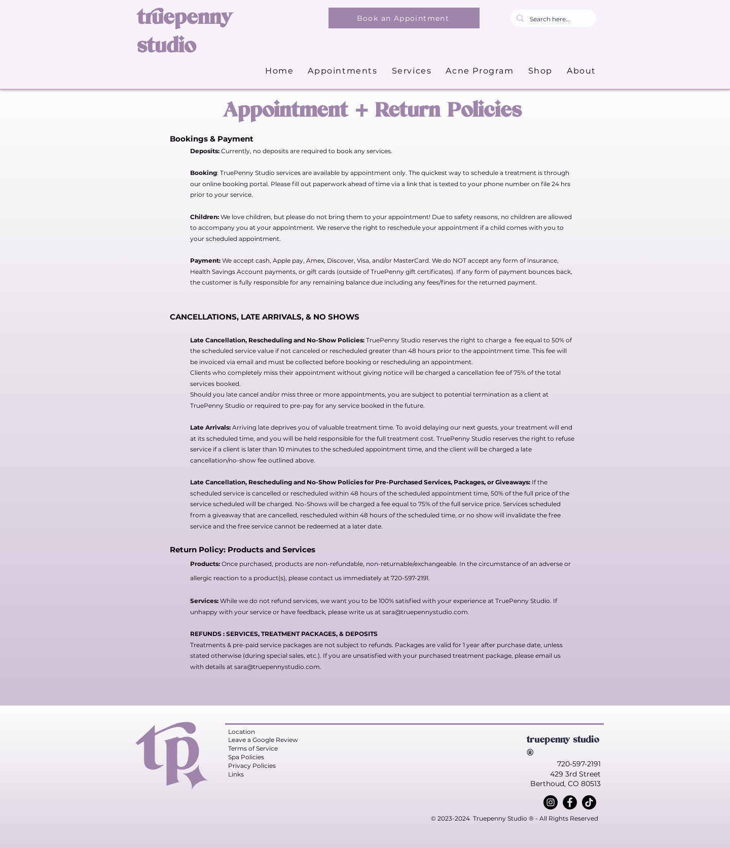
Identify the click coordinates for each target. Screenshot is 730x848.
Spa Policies (246, 757)
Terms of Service (253, 748)
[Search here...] (552, 19)
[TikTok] (589, 802)
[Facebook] (570, 802)
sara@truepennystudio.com (425, 612)
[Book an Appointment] (404, 18)
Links (236, 774)
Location (241, 731)
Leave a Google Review (263, 740)
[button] (412, 71)
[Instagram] (550, 802)
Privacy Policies (252, 765)
